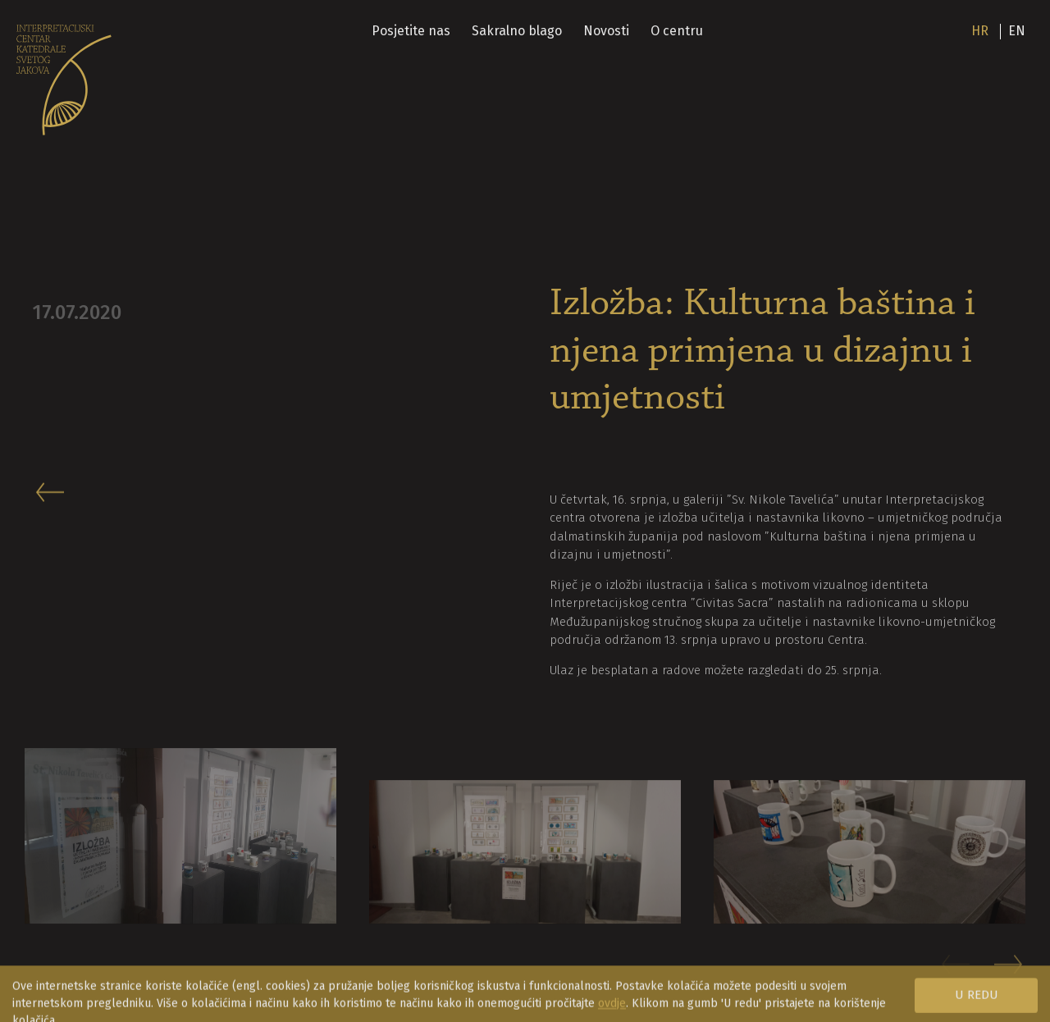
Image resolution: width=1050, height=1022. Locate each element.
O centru (677, 31)
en (1016, 31)
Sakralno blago (517, 31)
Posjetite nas (411, 31)
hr (979, 31)
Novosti (606, 31)
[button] (1009, 971)
